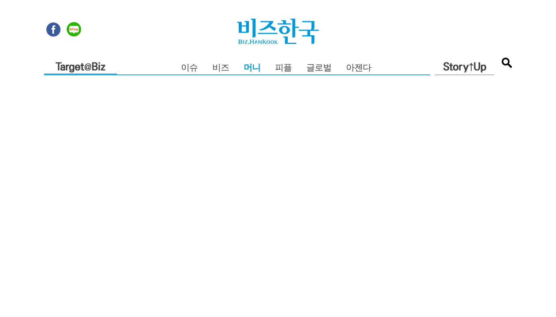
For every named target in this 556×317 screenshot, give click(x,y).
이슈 (189, 68)
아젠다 (358, 68)
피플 (283, 68)
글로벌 (318, 68)
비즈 (220, 68)
